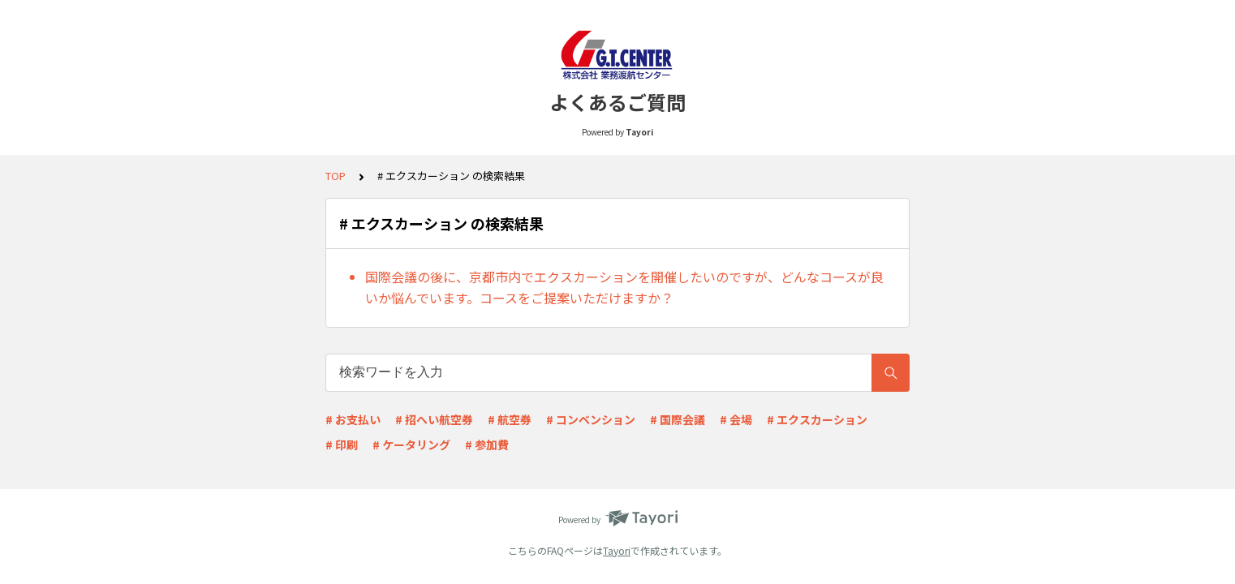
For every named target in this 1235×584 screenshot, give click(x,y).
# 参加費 (487, 444)
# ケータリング (411, 444)
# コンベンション (590, 419)
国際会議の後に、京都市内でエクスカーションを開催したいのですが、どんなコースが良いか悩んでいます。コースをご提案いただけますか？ (624, 287)
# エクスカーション (817, 419)
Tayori (616, 550)
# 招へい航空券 (434, 419)
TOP (335, 175)
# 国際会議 (677, 419)
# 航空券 (509, 419)
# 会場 (736, 419)
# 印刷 (341, 444)
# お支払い (353, 419)
